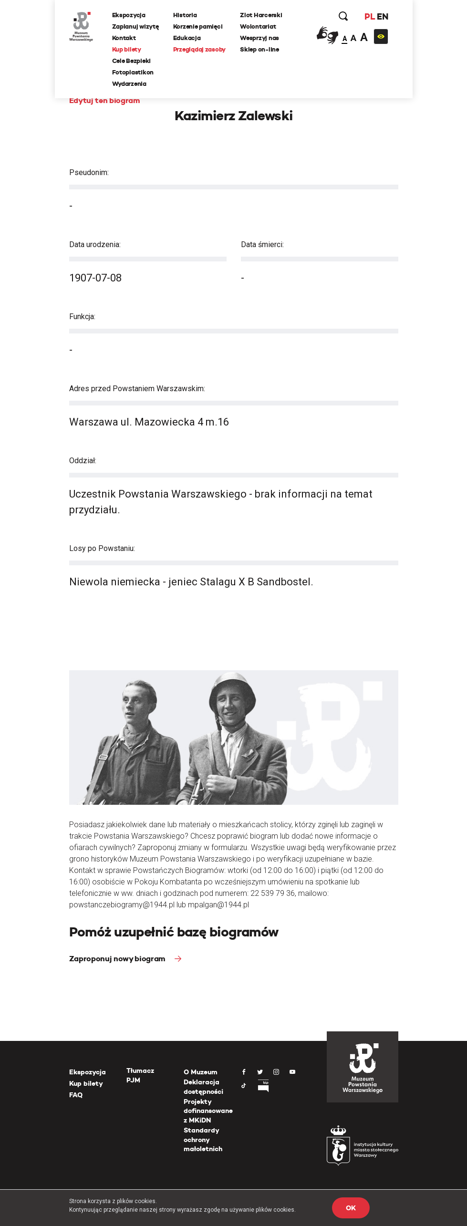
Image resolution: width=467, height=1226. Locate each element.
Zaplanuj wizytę (135, 26)
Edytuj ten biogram (104, 100)
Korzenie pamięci (198, 26)
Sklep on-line (259, 49)
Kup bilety (126, 49)
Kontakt (124, 38)
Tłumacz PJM (140, 1075)
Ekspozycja (128, 15)
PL (369, 16)
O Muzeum (201, 1072)
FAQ (76, 1095)
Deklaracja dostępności (203, 1087)
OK (350, 1208)
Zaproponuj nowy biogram (118, 959)
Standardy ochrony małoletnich (203, 1139)
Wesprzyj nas (259, 38)
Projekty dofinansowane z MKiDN (208, 1110)
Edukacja (187, 38)
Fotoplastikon (133, 72)
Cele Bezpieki (131, 61)
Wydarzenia (129, 84)
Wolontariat (258, 26)
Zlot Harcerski (261, 15)
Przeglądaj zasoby (199, 49)
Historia (185, 15)
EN (382, 16)
